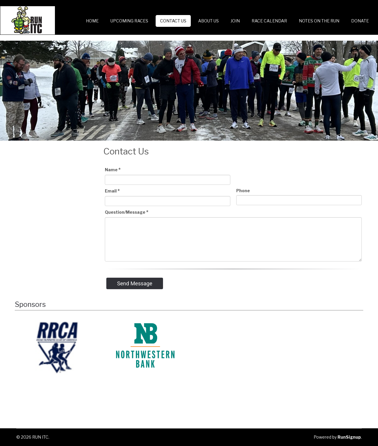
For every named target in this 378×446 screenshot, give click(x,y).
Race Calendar (269, 20)
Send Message (134, 283)
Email (112, 191)
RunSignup (349, 437)
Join (235, 20)
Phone (243, 190)
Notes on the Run (319, 20)
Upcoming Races (129, 20)
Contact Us (173, 20)
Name (112, 169)
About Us (208, 20)
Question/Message (126, 212)
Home (92, 20)
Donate (360, 20)
